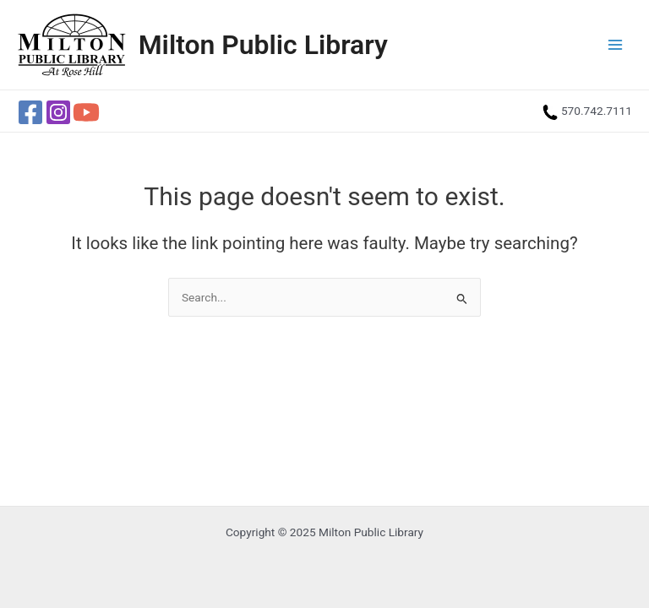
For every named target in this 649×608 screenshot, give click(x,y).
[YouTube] (86, 112)
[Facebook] (30, 112)
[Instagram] (58, 112)
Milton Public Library (263, 45)
